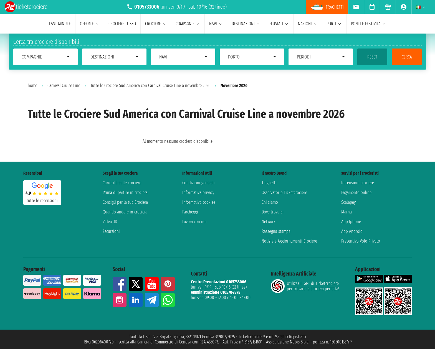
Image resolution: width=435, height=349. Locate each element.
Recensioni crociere (357, 182)
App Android (352, 231)
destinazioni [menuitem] (246, 23)
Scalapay (348, 202)
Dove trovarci (273, 212)
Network (268, 221)
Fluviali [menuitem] (279, 23)
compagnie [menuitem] (188, 23)
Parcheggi (190, 212)
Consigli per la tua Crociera (125, 202)
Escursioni (111, 231)
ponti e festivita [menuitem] (368, 23)
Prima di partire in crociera (125, 192)
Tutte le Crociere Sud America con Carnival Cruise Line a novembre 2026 (150, 85)
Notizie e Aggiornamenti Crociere (289, 241)
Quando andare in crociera (125, 212)
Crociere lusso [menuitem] (122, 23)
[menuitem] (356, 7)
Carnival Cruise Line (63, 85)
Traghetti (269, 182)
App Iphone (351, 221)
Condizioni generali (198, 182)
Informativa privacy (198, 192)
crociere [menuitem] (155, 23)
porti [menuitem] (334, 23)
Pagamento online (356, 192)
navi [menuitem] (215, 23)
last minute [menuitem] (60, 23)
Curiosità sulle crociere (122, 182)
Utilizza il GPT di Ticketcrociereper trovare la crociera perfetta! (305, 286)
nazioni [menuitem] (307, 23)
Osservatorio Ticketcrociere (284, 192)
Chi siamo (270, 202)
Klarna (346, 212)
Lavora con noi (194, 221)
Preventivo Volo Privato (360, 241)
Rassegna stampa (276, 231)
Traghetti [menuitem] (327, 7)
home (32, 85)
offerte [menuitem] (89, 23)
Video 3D (110, 221)
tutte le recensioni (42, 200)
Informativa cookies (198, 202)
